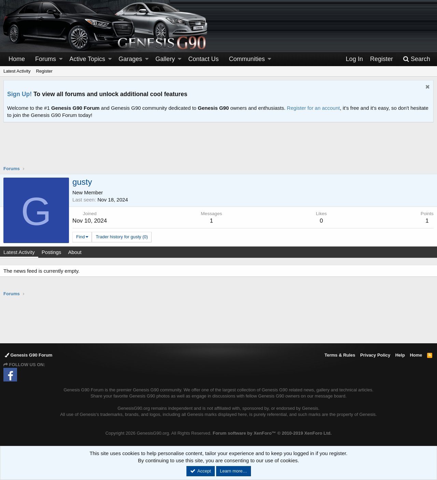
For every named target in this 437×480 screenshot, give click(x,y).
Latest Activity (16, 71)
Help (400, 355)
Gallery (165, 59)
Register (44, 71)
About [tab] (78, 252)
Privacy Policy (375, 355)
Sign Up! (19, 94)
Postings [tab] (55, 252)
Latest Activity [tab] (23, 252)
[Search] (416, 59)
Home (17, 59)
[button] (60, 59)
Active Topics (87, 59)
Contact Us (203, 59)
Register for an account (313, 108)
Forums (45, 59)
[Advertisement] (218, 148)
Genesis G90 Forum (28, 355)
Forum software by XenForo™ (272, 433)
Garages (130, 59)
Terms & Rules (339, 355)
